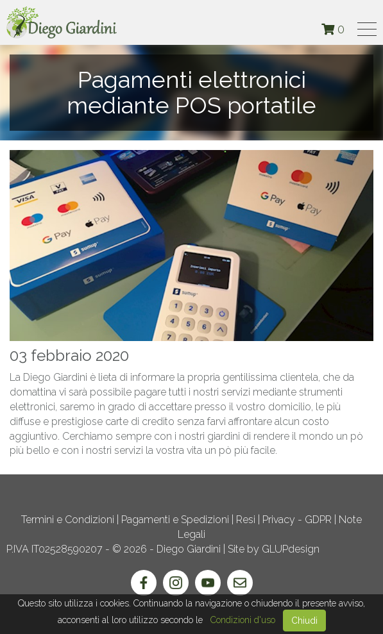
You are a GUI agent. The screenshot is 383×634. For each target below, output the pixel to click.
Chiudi (304, 620)
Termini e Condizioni (67, 519)
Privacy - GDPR (297, 519)
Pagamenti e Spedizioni (175, 519)
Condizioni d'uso (242, 620)
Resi (245, 519)
